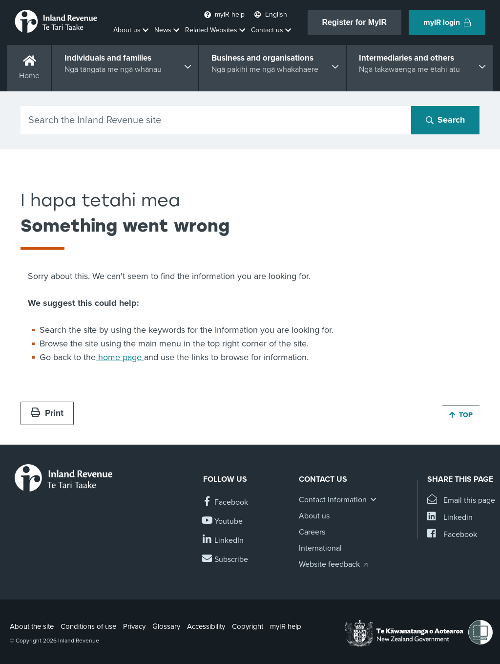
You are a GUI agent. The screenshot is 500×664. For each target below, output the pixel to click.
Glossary (166, 626)
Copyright (247, 626)
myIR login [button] (447, 22)
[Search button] (445, 120)
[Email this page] (461, 500)
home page (120, 357)
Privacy (134, 626)
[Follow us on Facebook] (225, 502)
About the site (32, 626)
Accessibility (206, 626)
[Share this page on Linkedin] (450, 518)
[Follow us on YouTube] (223, 521)
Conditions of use (88, 626)
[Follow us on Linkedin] (223, 541)
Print (47, 412)
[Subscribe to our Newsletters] (225, 560)
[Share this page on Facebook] (452, 535)
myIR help (285, 626)
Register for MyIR (354, 22)
